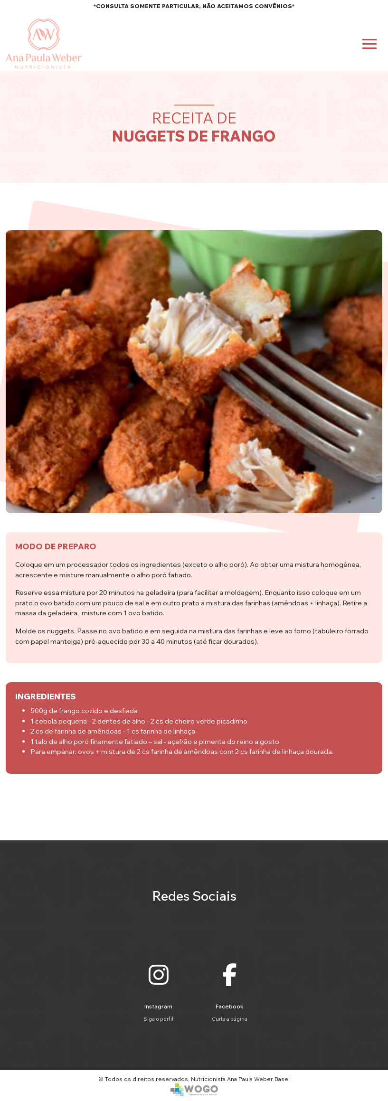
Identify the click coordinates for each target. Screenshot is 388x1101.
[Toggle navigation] (369, 44)
